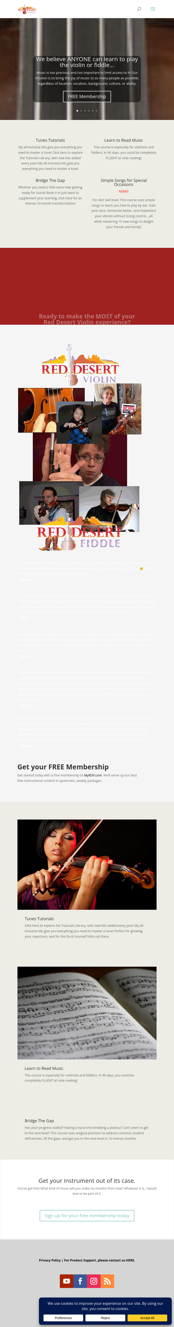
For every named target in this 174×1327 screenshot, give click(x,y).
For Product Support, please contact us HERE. (99, 1260)
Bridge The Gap (50, 180)
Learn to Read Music (123, 140)
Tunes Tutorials (50, 140)
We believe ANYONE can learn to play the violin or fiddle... (87, 65)
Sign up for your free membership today (87, 1215)
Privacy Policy (50, 1260)
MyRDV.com (93, 775)
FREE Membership (87, 99)
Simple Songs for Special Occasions (124, 182)
